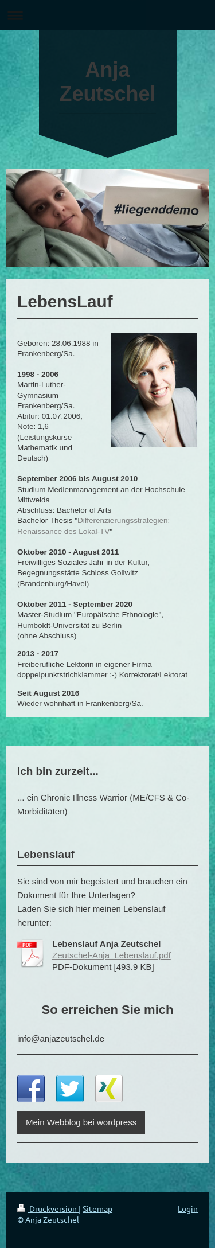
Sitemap (97, 1208)
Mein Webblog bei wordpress (81, 1122)
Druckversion (48, 1208)
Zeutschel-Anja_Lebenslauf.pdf (111, 955)
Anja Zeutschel (107, 82)
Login (188, 1208)
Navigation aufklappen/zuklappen (107, 15)
